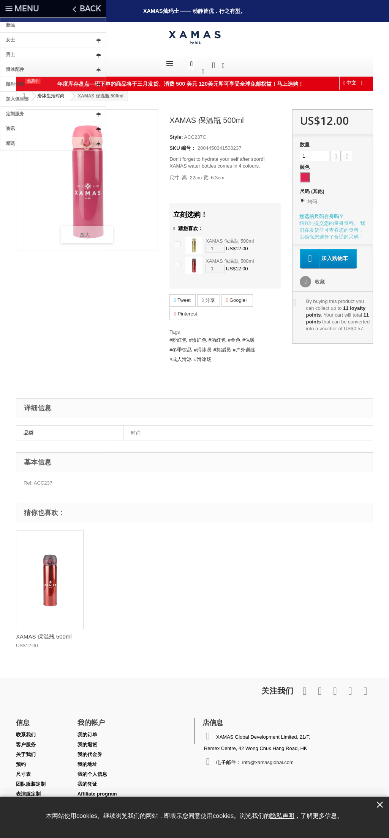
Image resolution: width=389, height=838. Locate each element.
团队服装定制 (31, 780)
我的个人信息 (92, 770)
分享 (208, 296)
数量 (305, 141)
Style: (176, 133)
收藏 (319, 278)
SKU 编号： (182, 144)
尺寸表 (23, 770)
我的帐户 (91, 718)
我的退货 (87, 741)
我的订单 (87, 731)
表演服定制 (28, 790)
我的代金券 (89, 750)
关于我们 (26, 750)
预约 (21, 760)
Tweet (182, 296)
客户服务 (26, 741)
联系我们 (26, 731)
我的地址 (87, 760)
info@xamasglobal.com (268, 758)
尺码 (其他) (313, 187)
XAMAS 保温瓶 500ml (230, 237)
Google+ (237, 296)
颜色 (305, 163)
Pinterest (185, 310)
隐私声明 (282, 815)
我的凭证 (87, 780)
